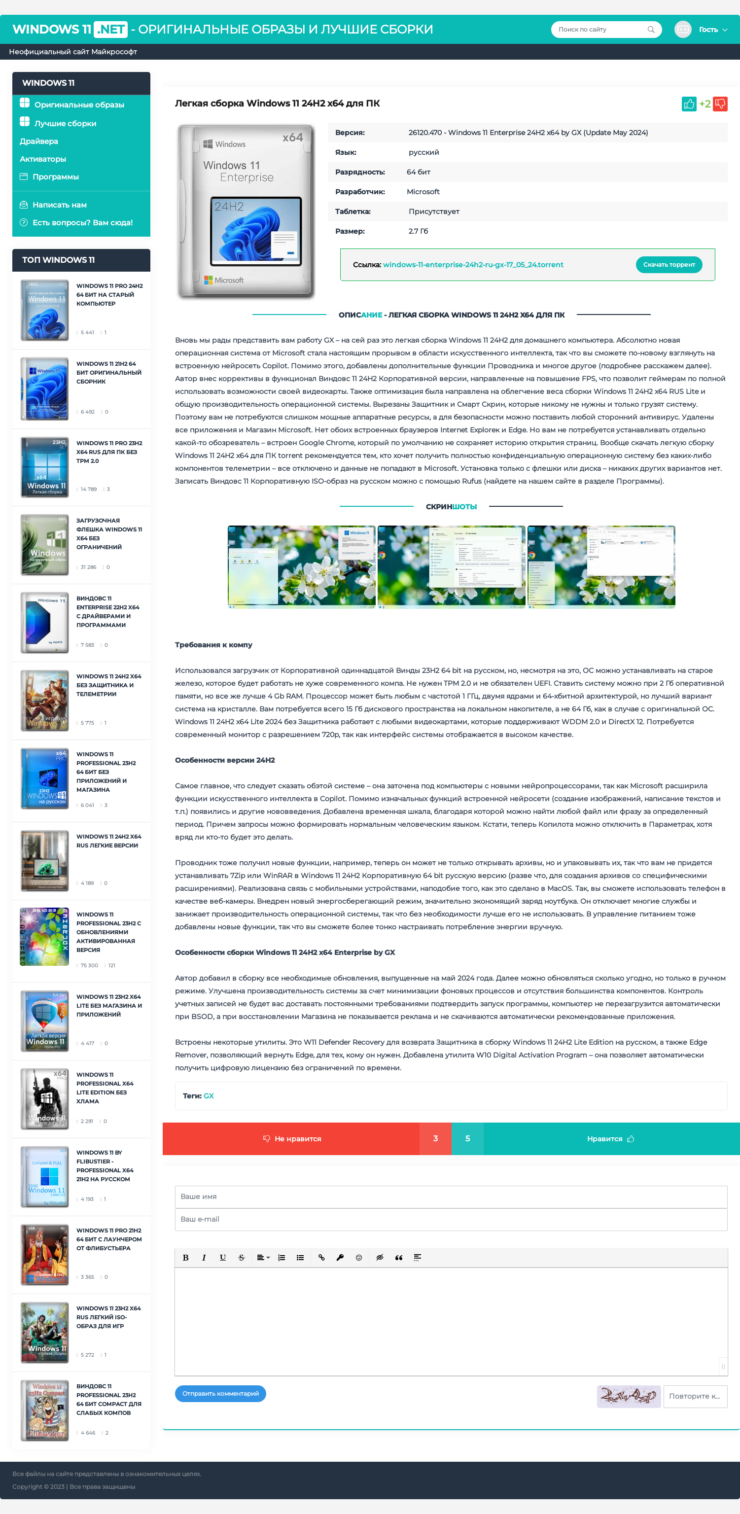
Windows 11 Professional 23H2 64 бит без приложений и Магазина (106, 772)
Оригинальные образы (72, 104)
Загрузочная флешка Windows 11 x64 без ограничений (109, 534)
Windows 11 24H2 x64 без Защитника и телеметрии (108, 685)
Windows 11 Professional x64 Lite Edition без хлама (104, 1088)
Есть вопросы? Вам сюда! (76, 222)
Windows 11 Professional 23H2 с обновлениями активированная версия (108, 932)
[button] (701, 29)
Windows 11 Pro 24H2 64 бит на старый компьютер (109, 294)
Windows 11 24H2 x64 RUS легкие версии (108, 841)
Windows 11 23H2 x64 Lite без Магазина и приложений (109, 1005)
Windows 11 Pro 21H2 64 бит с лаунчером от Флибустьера (109, 1239)
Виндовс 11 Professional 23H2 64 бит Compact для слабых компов (108, 1399)
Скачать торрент (669, 264)
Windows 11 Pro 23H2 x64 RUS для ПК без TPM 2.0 (109, 452)
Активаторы (43, 159)
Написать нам (53, 205)
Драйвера (39, 141)
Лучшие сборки (58, 123)
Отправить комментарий (220, 1393)
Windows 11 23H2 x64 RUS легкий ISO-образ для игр (108, 1317)
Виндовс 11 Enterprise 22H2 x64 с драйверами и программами (107, 612)
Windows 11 (70, 29)
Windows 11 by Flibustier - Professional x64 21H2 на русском (104, 1166)
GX (208, 1095)
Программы (49, 176)
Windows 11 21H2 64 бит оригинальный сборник (108, 372)
